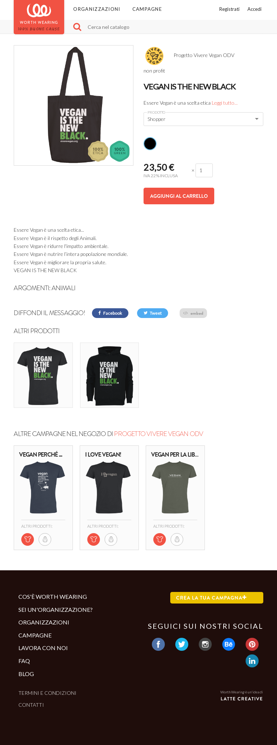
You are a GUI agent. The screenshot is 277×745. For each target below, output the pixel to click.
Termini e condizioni (47, 693)
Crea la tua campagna (211, 597)
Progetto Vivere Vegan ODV (158, 434)
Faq (24, 660)
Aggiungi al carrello (179, 196)
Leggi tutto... (225, 103)
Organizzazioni (96, 9)
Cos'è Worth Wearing (52, 596)
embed (193, 313)
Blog (26, 673)
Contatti (31, 705)
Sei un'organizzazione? (55, 609)
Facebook (110, 313)
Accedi (254, 9)
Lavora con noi (43, 647)
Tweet (153, 313)
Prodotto (156, 112)
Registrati (229, 9)
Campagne (147, 9)
